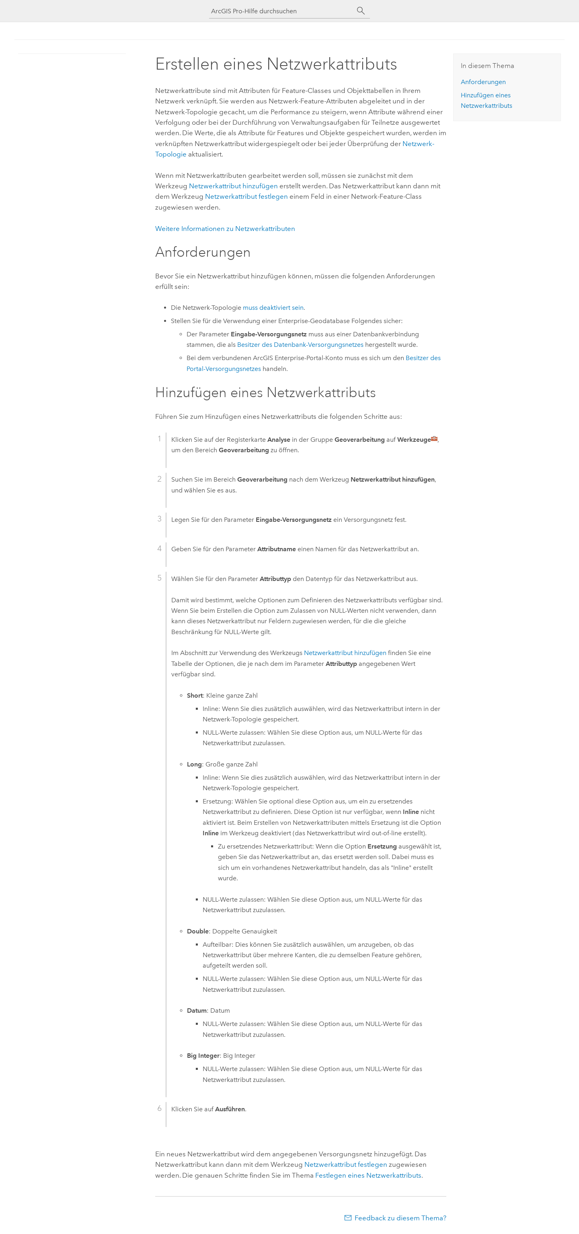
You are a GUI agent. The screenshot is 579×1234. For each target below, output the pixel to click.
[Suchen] (361, 11)
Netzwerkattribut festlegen (246, 196)
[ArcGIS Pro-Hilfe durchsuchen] (281, 11)
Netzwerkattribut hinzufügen (233, 186)
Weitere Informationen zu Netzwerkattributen (225, 229)
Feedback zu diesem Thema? (400, 1218)
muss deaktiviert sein (273, 307)
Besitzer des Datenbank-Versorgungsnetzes (300, 344)
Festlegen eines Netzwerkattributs (368, 1175)
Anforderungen (483, 82)
